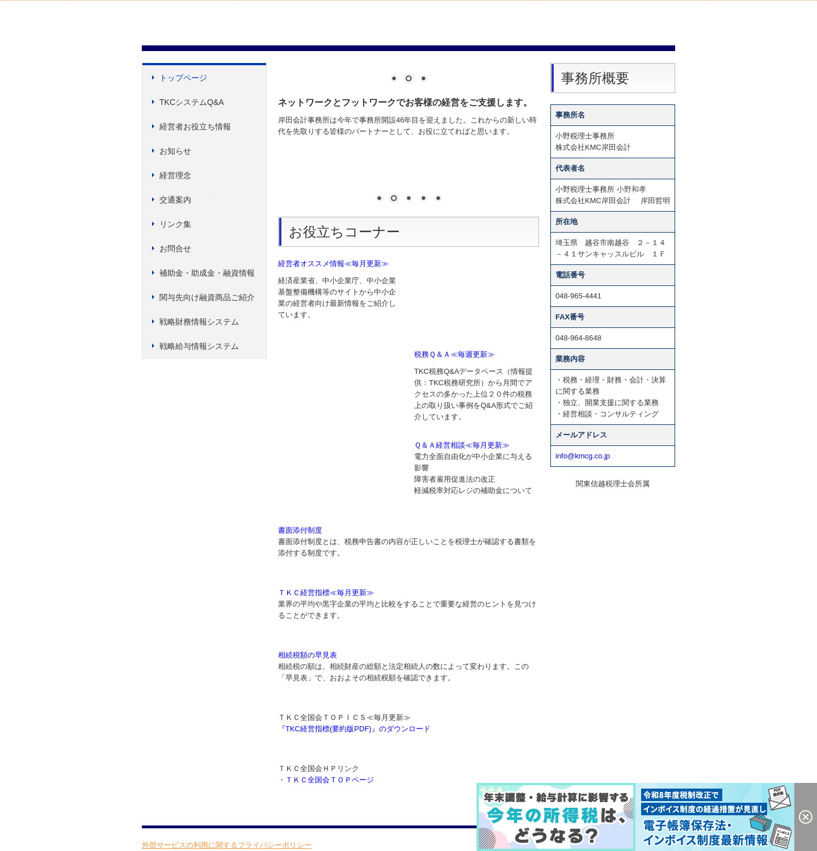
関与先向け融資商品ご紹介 (207, 297)
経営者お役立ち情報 (195, 126)
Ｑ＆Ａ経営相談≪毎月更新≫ (461, 445)
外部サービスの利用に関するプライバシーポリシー (226, 845)
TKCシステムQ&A (191, 102)
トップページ (183, 77)
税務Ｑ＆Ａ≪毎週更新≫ (454, 354)
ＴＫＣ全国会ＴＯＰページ (329, 780)
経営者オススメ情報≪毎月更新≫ (333, 263)
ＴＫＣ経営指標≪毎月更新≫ (326, 592)
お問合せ (175, 248)
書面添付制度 (300, 530)
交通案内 (175, 199)
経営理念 (175, 175)
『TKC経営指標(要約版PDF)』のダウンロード (354, 728)
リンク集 (175, 224)
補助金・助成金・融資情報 (207, 272)
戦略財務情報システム (199, 321)
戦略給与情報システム (199, 346)
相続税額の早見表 (307, 655)
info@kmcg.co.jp (582, 456)
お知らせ (175, 150)
